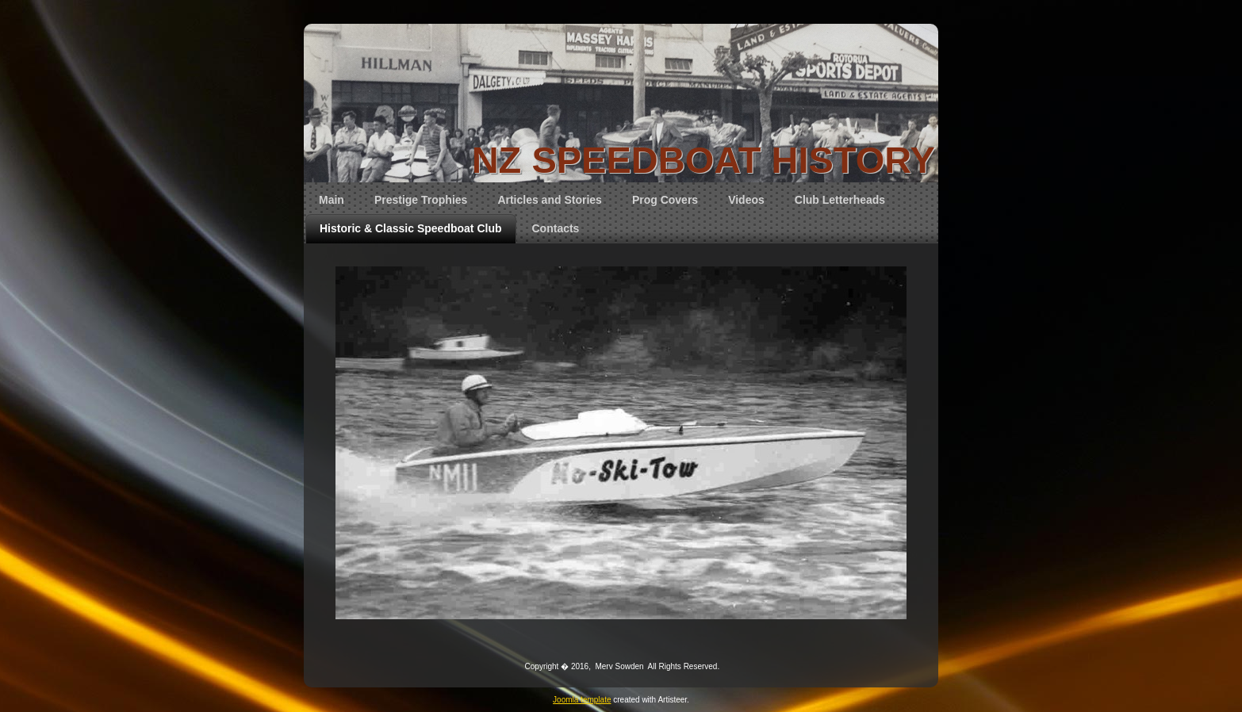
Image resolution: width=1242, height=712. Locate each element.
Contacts (556, 228)
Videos (746, 199)
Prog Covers (665, 199)
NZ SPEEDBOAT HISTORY (703, 160)
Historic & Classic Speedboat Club (411, 228)
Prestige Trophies (420, 199)
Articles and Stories (549, 199)
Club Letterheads (840, 199)
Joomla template (582, 699)
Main (331, 199)
